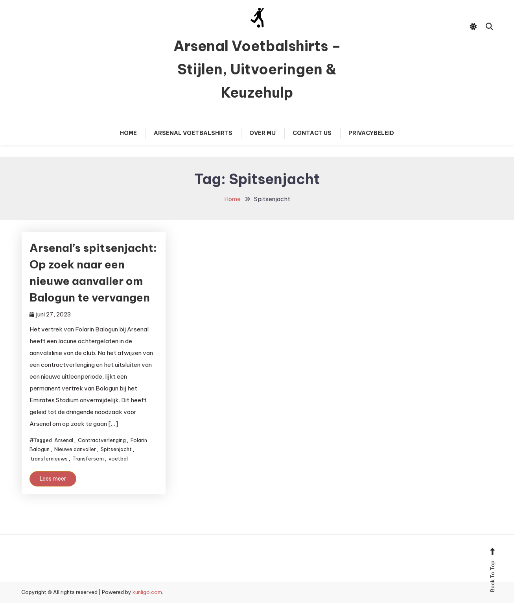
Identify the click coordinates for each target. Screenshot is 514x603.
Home (128, 133)
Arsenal (63, 440)
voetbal (118, 458)
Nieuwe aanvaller (75, 449)
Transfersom (88, 458)
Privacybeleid (371, 133)
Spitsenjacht (116, 449)
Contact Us (312, 133)
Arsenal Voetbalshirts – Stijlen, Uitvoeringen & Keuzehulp (257, 69)
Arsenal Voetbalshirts (193, 133)
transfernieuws (49, 458)
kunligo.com (147, 592)
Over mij (262, 133)
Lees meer (53, 478)
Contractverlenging (102, 440)
